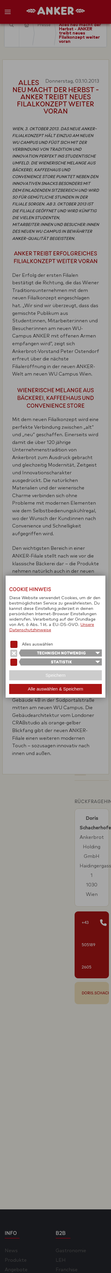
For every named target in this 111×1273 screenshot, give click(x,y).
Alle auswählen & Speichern (55, 688)
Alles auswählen (37, 644)
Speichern (56, 675)
